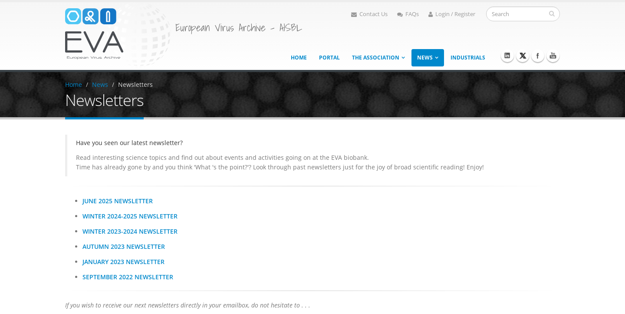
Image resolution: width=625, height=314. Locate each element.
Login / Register (451, 14)
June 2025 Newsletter (117, 201)
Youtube (552, 55)
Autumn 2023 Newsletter (123, 246)
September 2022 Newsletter (127, 277)
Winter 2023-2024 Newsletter (130, 231)
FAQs (408, 14)
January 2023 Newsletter (123, 262)
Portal (329, 57)
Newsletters (135, 84)
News (425, 57)
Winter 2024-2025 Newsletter (130, 216)
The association (375, 57)
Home (299, 57)
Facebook (537, 55)
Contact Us (369, 14)
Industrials (468, 57)
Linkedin (507, 55)
